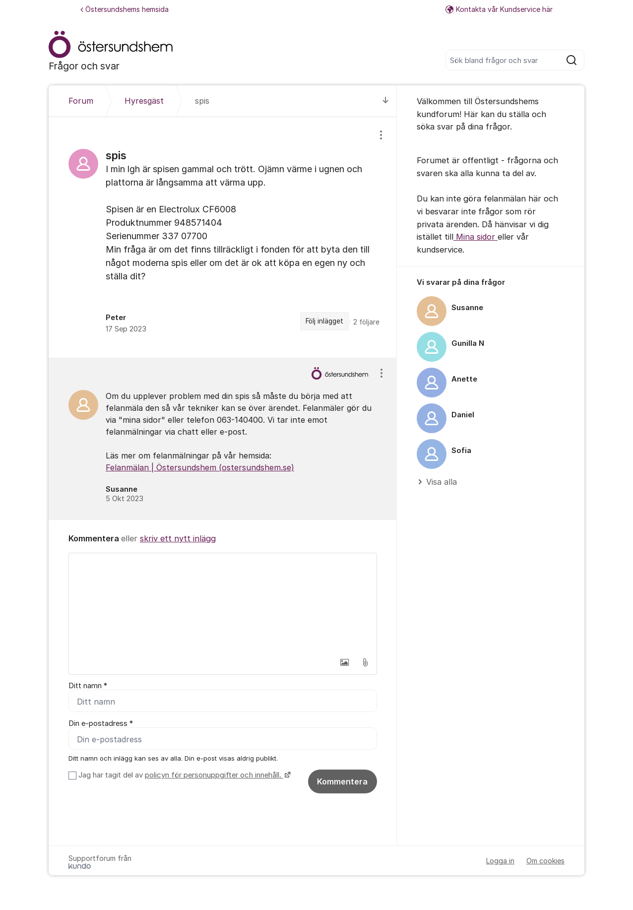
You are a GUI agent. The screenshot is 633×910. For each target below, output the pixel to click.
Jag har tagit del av (183, 775)
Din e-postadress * (100, 723)
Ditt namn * (87, 685)
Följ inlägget (324, 321)
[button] (344, 662)
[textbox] (223, 602)
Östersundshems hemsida (124, 9)
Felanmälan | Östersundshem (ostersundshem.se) (200, 467)
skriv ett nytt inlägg (178, 538)
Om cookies (545, 860)
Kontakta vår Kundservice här (499, 9)
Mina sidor (475, 237)
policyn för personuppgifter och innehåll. (214, 775)
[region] (223, 237)
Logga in (500, 860)
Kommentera (342, 781)
